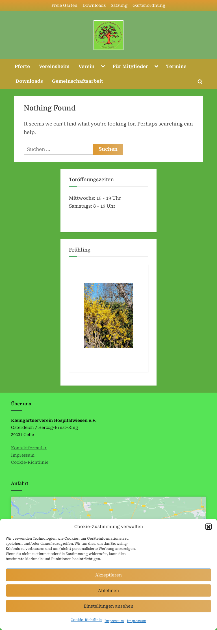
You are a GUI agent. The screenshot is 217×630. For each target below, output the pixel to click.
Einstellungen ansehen (108, 615)
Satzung (119, 5)
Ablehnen (108, 599)
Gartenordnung (149, 5)
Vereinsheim (54, 66)
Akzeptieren (108, 584)
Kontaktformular (29, 448)
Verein (86, 66)
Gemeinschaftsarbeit (77, 81)
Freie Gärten (64, 5)
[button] (208, 536)
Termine (176, 66)
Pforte (22, 66)
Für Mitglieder (130, 66)
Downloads (94, 5)
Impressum (22, 455)
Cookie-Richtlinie (29, 462)
